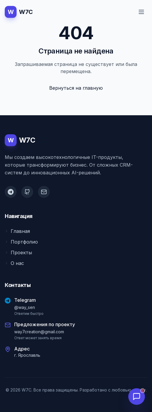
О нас (14, 263)
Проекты (18, 252)
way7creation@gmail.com (39, 331)
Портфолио (21, 242)
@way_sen (24, 307)
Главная (17, 231)
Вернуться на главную (76, 88)
